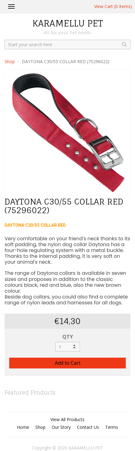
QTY (67, 336)
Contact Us (88, 427)
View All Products (67, 419)
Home (23, 427)
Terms (111, 427)
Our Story (61, 427)
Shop (10, 61)
